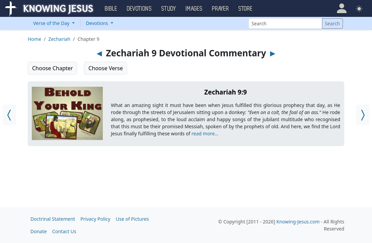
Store (245, 9)
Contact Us (64, 231)
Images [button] (194, 9)
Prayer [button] (220, 9)
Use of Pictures (132, 219)
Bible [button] (111, 9)
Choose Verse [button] (105, 68)
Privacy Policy (95, 219)
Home (34, 39)
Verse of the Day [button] (52, 23)
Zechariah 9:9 (225, 92)
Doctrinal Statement (52, 219)
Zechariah (59, 39)
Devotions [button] (139, 9)
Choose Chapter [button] (52, 68)
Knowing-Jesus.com (298, 221)
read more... (204, 133)
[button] (341, 8)
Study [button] (168, 9)
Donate (38, 231)
